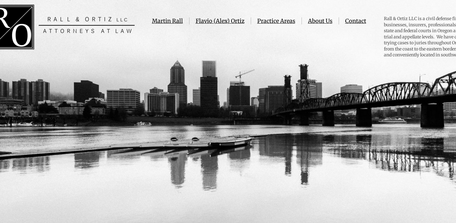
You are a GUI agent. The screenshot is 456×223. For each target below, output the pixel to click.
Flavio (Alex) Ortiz (220, 20)
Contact (355, 20)
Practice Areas (276, 20)
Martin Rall (167, 20)
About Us (320, 20)
